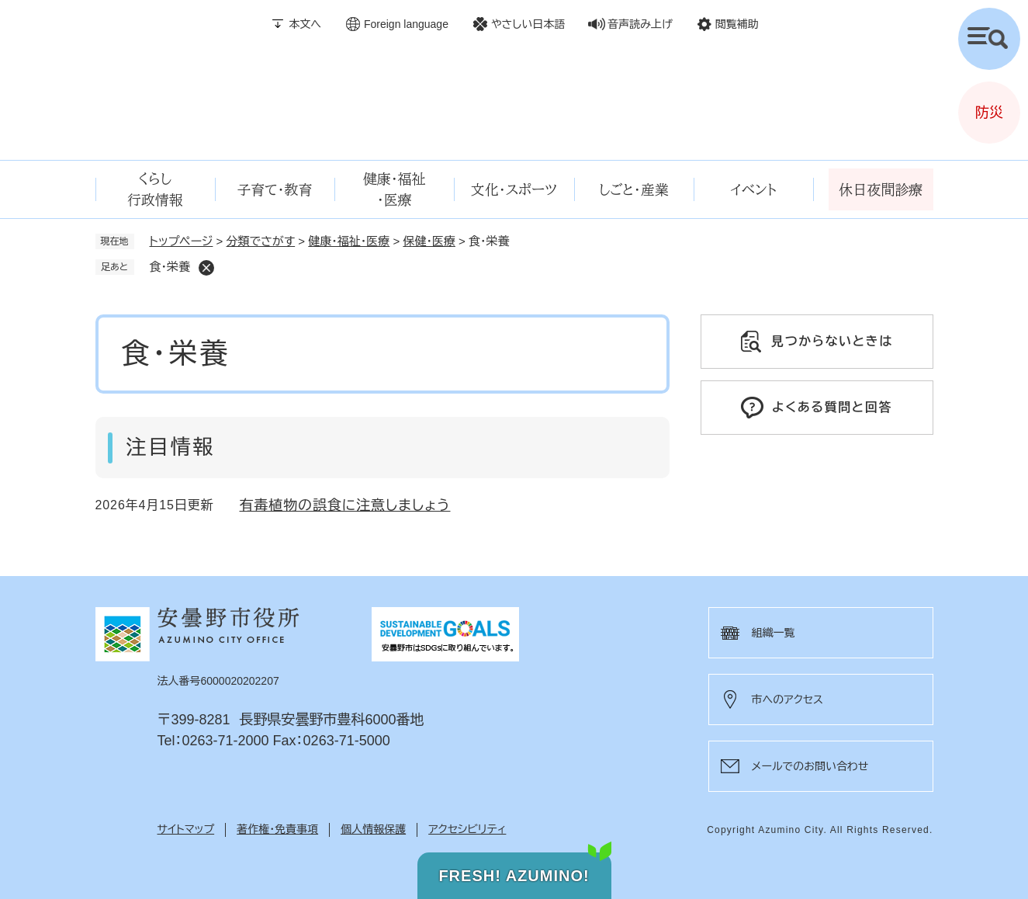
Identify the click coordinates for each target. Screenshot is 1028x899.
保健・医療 (429, 241)
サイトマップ (186, 829)
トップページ (181, 241)
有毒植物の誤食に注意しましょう (345, 505)
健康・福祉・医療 (348, 241)
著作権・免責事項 (277, 829)
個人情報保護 (373, 829)
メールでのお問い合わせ (810, 766)
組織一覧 (773, 633)
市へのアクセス (787, 699)
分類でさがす (261, 241)
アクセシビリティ (467, 829)
